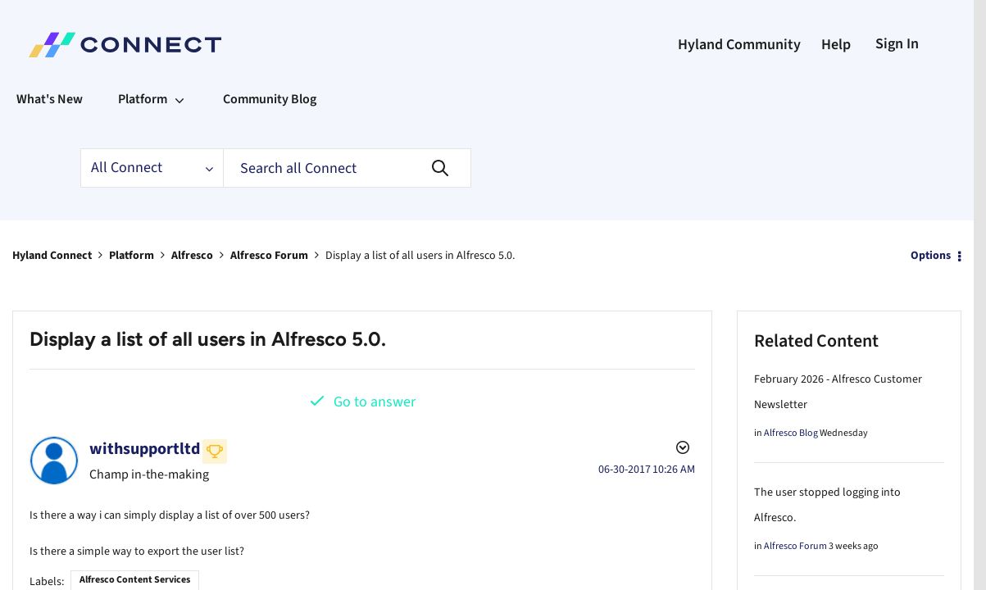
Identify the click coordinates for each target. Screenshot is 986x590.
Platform (131, 255)
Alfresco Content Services (135, 576)
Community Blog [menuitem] (269, 99)
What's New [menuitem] (49, 99)
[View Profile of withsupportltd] (144, 449)
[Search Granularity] (151, 168)
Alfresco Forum (269, 255)
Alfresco (192, 255)
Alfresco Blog (791, 433)
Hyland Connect (52, 255)
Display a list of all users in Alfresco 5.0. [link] (420, 255)
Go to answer (375, 402)
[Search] (347, 168)
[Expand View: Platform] (179, 99)
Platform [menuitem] (142, 99)
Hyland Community (739, 44)
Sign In (897, 44)
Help (836, 44)
